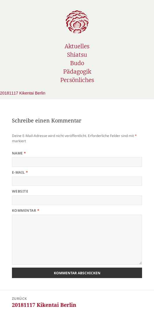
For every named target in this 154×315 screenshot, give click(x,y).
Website (20, 191)
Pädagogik (77, 71)
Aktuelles (77, 46)
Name (19, 153)
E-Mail (20, 172)
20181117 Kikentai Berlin (22, 93)
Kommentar (25, 210)
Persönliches (77, 79)
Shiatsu (77, 54)
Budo (77, 63)
